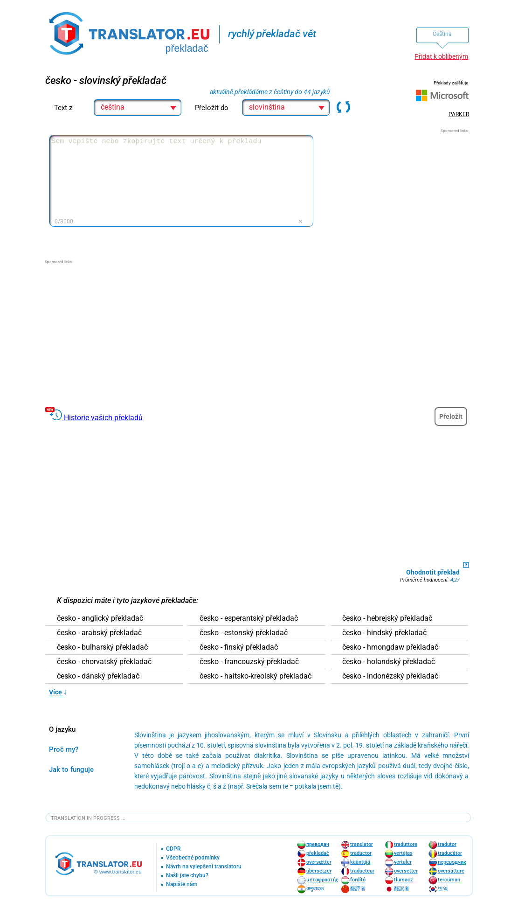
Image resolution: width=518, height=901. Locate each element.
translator (361, 844)
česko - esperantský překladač (249, 618)
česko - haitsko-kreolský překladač (255, 676)
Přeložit (451, 416)
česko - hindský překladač (384, 633)
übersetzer (319, 871)
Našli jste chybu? (187, 876)
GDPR (173, 849)
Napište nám (181, 884)
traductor (361, 853)
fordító (358, 880)
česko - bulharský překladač (102, 647)
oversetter (406, 871)
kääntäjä (360, 862)
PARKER (459, 114)
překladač (317, 853)
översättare (451, 871)
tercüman (449, 880)
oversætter (319, 862)
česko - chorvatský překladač (104, 662)
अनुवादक (315, 889)
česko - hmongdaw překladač (390, 647)
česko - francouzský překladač (249, 662)
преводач (317, 844)
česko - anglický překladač (100, 618)
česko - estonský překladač (244, 633)
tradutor (447, 844)
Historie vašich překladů (103, 417)
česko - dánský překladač (98, 676)
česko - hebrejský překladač (387, 618)
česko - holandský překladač (388, 662)
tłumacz (403, 880)
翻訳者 (401, 889)
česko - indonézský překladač (390, 676)
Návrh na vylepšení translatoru (204, 867)
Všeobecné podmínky (193, 858)
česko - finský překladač (239, 647)
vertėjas (403, 853)
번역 (443, 889)
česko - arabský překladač (99, 633)
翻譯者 (358, 889)
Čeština (442, 34)
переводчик (452, 862)
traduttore (405, 844)
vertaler (403, 862)
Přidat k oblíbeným (441, 56)
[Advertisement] (399, 192)
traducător (450, 853)
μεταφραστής (322, 880)
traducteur (362, 871)
